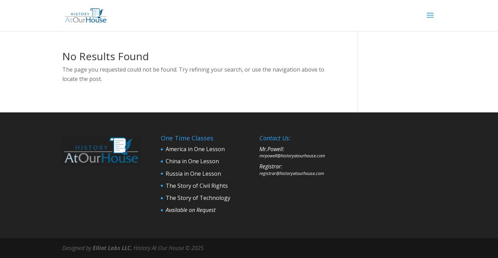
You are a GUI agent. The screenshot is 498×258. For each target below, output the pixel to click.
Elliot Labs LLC (112, 248)
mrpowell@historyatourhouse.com (292, 156)
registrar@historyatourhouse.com (291, 173)
